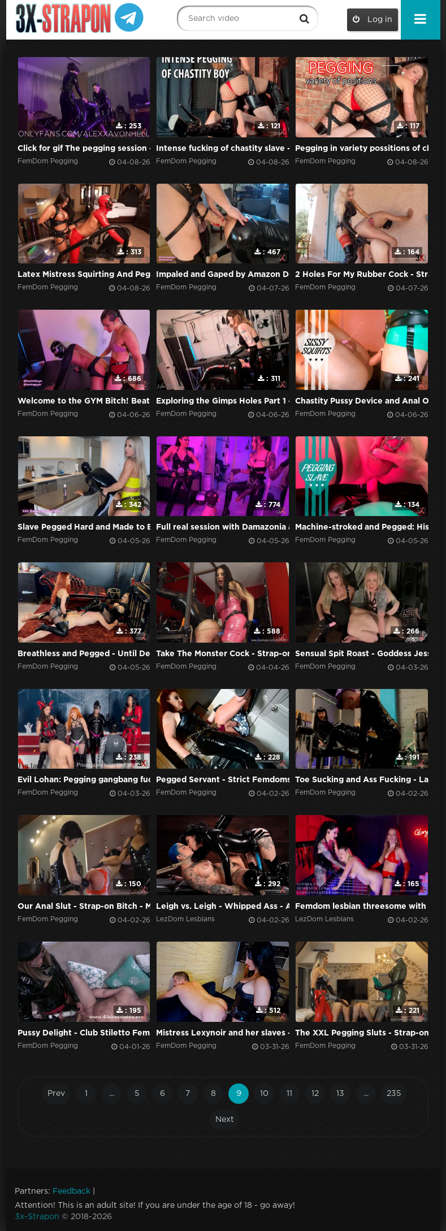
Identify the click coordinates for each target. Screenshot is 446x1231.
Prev (56, 1093)
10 (264, 1093)
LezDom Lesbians (185, 919)
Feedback (71, 1191)
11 (289, 1093)
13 (340, 1093)
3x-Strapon (37, 1216)
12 (315, 1093)
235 (394, 1093)
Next (224, 1119)
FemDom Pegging (48, 161)
